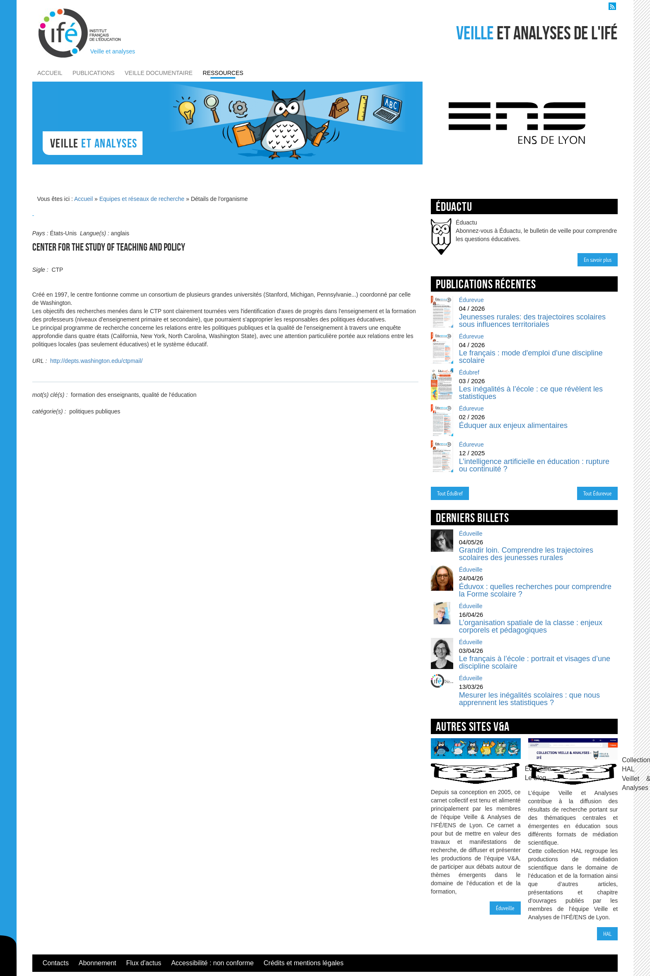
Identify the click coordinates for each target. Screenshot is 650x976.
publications (93, 73)
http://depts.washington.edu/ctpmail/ (96, 361)
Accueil (83, 199)
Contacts (56, 962)
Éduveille (505, 908)
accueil (50, 73)
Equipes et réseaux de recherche (141, 199)
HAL (607, 933)
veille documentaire (159, 73)
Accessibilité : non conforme (212, 962)
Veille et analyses (112, 51)
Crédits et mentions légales (303, 962)
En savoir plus (597, 259)
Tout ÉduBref (450, 493)
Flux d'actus (143, 962)
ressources (223, 73)
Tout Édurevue (597, 493)
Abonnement (97, 962)
